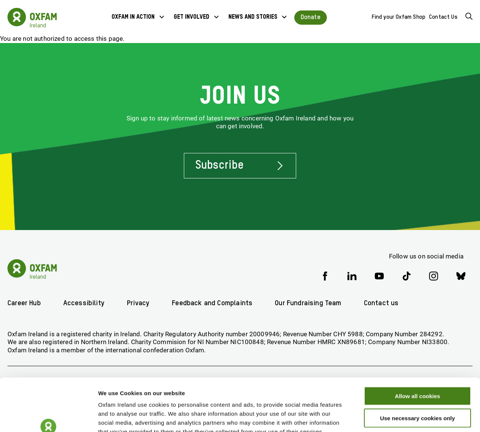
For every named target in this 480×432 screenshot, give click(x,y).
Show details (393, 417)
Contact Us (443, 17)
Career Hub (24, 303)
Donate (310, 17)
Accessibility (83, 303)
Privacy (138, 303)
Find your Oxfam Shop (398, 17)
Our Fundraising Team (308, 303)
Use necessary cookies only (417, 373)
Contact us (381, 303)
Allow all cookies (417, 351)
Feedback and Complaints (212, 303)
